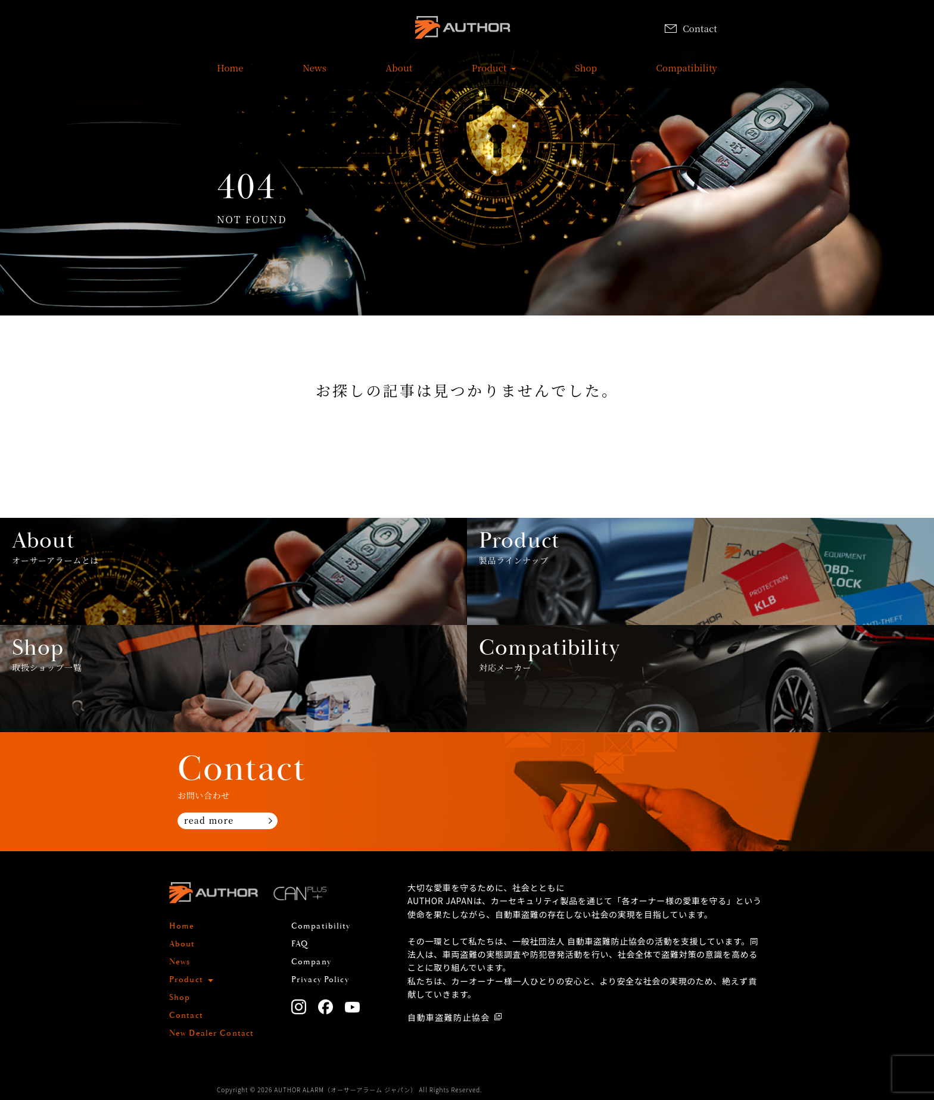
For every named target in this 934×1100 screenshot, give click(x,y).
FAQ (299, 944)
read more (209, 820)
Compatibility (686, 74)
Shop (586, 74)
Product (489, 74)
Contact (691, 28)
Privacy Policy (320, 980)
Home (230, 74)
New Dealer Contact (211, 1033)
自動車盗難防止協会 (448, 1017)
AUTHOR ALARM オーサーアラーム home (462, 29)
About (398, 74)
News (314, 74)
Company (311, 962)
